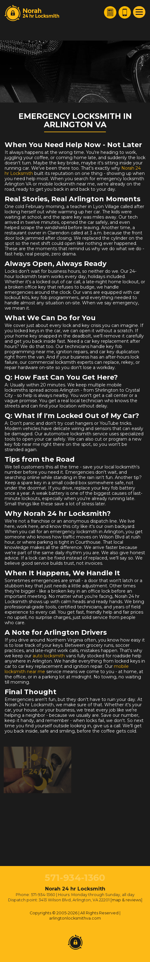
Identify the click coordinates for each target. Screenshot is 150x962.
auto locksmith (49, 656)
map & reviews (126, 900)
